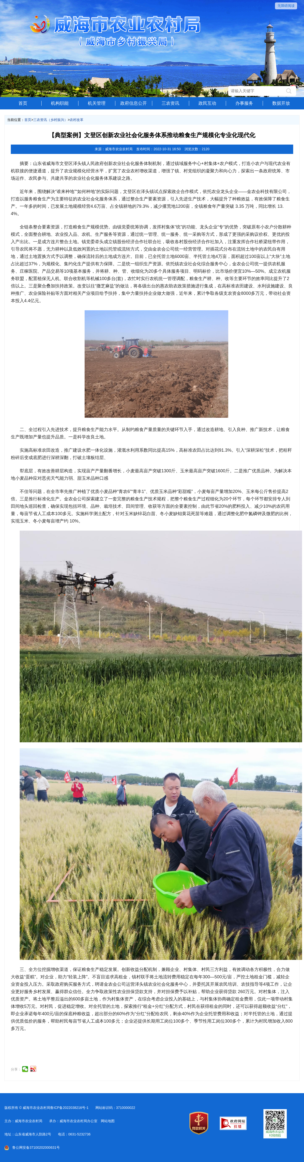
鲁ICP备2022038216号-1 (69, 1108)
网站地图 (108, 1121)
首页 (22, 103)
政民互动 (207, 103)
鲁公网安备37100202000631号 (32, 1147)
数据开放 (281, 103)
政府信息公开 (133, 103)
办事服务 (244, 103)
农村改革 (76, 120)
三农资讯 (170, 103)
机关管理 (97, 103)
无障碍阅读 (286, 6)
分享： (16, 1069)
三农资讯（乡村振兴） (50, 120)
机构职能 (60, 103)
